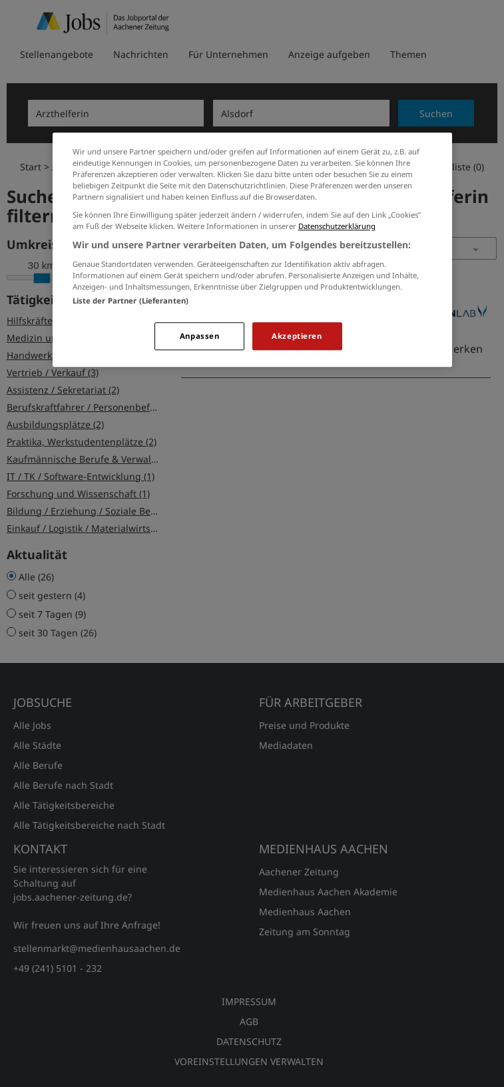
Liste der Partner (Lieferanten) (131, 301)
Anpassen (200, 336)
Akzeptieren (297, 336)
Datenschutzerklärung (337, 227)
